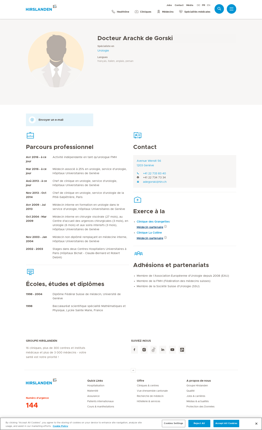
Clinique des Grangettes (153, 221)
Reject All (199, 425)
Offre (140, 380)
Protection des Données (200, 406)
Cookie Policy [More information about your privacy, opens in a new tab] (60, 428)
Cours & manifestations (100, 406)
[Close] (256, 425)
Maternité (92, 391)
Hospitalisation (95, 385)
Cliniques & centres (148, 385)
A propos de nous (198, 380)
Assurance (93, 396)
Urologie (103, 50)
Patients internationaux (100, 401)
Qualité (190, 391)
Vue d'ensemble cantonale (152, 391)
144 (32, 405)
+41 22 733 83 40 (151, 173)
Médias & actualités (197, 401)
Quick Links (95, 380)
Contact (179, 5)
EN (208, 5)
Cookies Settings (173, 425)
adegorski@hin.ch (151, 181)
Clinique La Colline (149, 232)
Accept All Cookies (226, 425)
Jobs (169, 5)
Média (189, 5)
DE (198, 5)
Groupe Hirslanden (197, 385)
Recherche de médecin (150, 396)
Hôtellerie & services (148, 401)
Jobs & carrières (195, 396)
